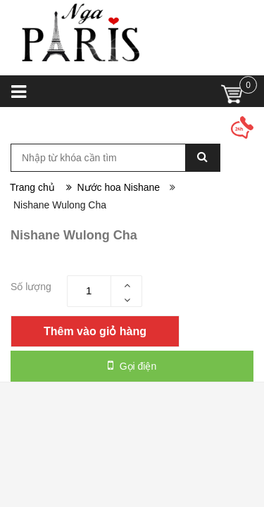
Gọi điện (132, 365)
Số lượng (31, 286)
